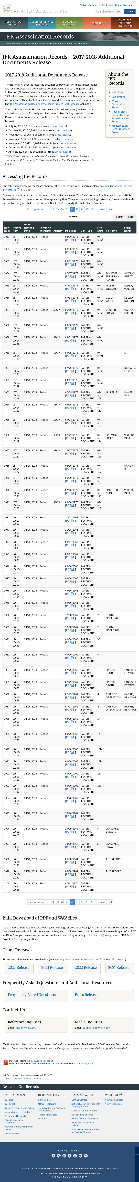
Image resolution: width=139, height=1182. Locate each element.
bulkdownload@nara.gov (99, 935)
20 (62, 209)
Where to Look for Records (85, 1118)
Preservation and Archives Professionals (51, 1109)
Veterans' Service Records (42, 23)
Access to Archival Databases (14, 1121)
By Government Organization (19, 1107)
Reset (131, 216)
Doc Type (86, 230)
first (29, 209)
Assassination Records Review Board (121, 129)
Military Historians (47, 1103)
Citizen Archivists (90, 5)
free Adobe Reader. (41, 1060)
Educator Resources (69, 23)
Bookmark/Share (111, 5)
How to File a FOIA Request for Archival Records (85, 1131)
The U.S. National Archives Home (35, 8)
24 (82, 209)
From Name (128, 229)
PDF (68, 240)
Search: (73, 216)
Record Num (17, 229)
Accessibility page (83, 1063)
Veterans (42, 1118)
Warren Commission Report (119, 104)
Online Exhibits (12, 1133)
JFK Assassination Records (52, 43)
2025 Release (18, 967)
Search (129, 11)
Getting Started (79, 1099)
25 (86, 209)
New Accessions (113, 1103)
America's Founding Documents (125, 23)
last (110, 209)
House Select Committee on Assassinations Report (120, 116)
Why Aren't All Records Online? (82, 1124)
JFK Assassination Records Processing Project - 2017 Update (44, 104)
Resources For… (48, 1094)
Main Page (117, 92)
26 (91, 209)
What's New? (113, 1094)
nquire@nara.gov (26, 1027)
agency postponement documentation (76, 959)
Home (8, 43)
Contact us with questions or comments (23, 1078)
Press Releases (87, 995)
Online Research (16, 1094)
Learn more (108, 1175)
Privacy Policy (56, 1168)
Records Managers (47, 1114)
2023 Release (52, 967)
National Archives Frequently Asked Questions (86, 1105)
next (102, 209)
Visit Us (97, 23)
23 (77, 209)
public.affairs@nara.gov (96, 1027)
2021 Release (118, 967)
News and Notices (114, 1099)
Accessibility (41, 1168)
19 (57, 209)
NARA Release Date (29, 227)
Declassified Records (82, 1114)
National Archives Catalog (17, 1111)
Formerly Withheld (45, 229)
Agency (58, 230)
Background (118, 96)
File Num (100, 229)
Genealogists (45, 1099)
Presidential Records (15, 1116)
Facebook (53, 1156)
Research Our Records (14, 23)
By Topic (9, 1099)
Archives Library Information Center (19, 1128)
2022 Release (86, 967)
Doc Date (70, 230)
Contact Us (129, 5)
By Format (10, 1103)
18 (52, 209)
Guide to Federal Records (84, 1110)
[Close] (135, 1151)
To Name (111, 230)
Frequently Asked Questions (32, 995)
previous (39, 209)
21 (67, 209)
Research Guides (82, 1094)
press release (58, 126)
